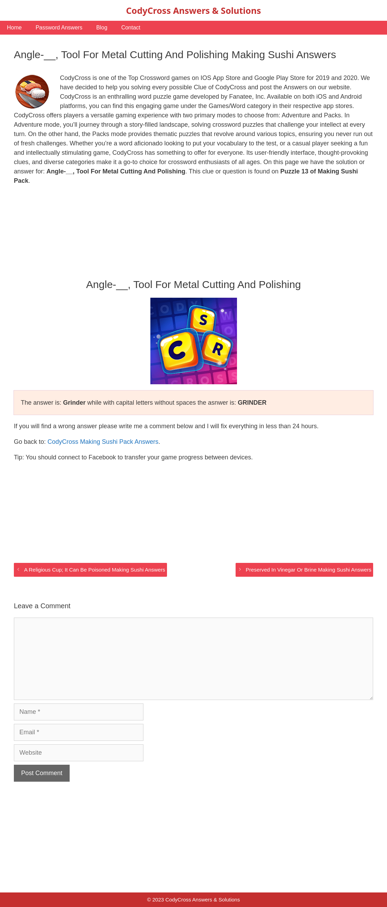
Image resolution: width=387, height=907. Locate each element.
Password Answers (59, 27)
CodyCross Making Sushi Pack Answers (102, 441)
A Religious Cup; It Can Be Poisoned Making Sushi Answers (94, 570)
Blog (101, 27)
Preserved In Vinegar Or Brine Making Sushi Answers (308, 570)
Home (14, 27)
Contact (130, 27)
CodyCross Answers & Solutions (193, 10)
